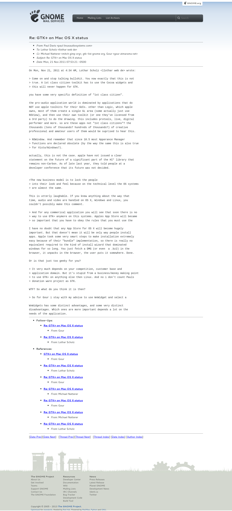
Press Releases (96, 479)
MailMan (86, 509)
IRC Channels (70, 491)
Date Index (118, 437)
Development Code (72, 497)
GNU (104, 509)
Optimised (35, 509)
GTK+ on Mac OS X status (61, 354)
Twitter (93, 494)
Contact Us (36, 491)
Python (94, 509)
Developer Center (72, 479)
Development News (99, 488)
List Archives (113, 18)
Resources (69, 476)
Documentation (70, 482)
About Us (35, 479)
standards (48, 509)
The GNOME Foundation (43, 494)
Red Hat (66, 509)
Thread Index (101, 437)
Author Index (134, 437)
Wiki (65, 485)
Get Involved (37, 482)
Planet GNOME (97, 485)
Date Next (49, 437)
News (92, 476)
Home (80, 18)
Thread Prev (66, 437)
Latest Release (96, 482)
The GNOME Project (42, 476)
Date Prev (36, 437)
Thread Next (82, 437)
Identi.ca (93, 491)
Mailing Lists (94, 18)
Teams (34, 485)
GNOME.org (194, 3)
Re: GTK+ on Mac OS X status (63, 325)
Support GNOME (39, 488)
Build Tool (68, 500)
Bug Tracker (69, 494)
